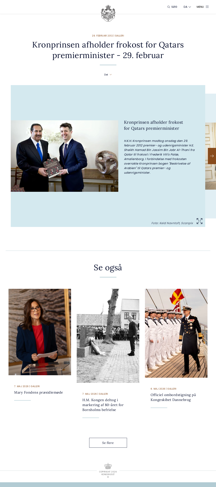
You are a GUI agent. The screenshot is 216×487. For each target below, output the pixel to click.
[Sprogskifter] (185, 6)
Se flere (111, 442)
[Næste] (212, 156)
